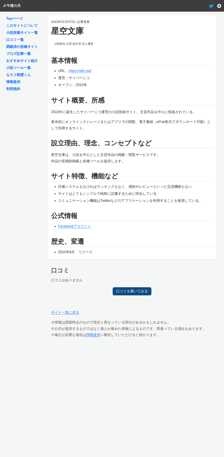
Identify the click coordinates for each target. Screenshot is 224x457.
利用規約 (13, 89)
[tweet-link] (211, 5)
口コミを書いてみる (132, 291)
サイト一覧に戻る (65, 312)
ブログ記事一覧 (18, 54)
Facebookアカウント (74, 226)
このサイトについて (22, 25)
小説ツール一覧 (18, 68)
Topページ (14, 18)
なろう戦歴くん (18, 75)
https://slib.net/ (80, 71)
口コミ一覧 (15, 40)
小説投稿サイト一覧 (22, 32)
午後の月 (12, 5)
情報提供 (93, 335)
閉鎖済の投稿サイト (22, 47)
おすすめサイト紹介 (22, 61)
